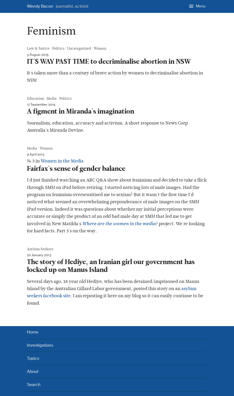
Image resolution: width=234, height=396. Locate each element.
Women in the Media (62, 161)
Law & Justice (38, 48)
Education (35, 98)
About (32, 371)
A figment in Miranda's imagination (80, 111)
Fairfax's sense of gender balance (76, 168)
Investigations (40, 345)
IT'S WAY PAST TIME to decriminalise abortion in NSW (109, 61)
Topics (33, 358)
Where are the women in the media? (120, 224)
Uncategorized (79, 48)
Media (51, 98)
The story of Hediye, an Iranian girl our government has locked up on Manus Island (111, 266)
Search (34, 384)
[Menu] (197, 6)
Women (100, 48)
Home (32, 332)
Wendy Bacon (57, 6)
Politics (58, 48)
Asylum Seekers (40, 249)
